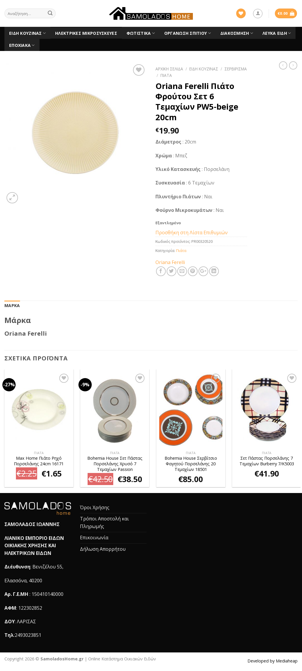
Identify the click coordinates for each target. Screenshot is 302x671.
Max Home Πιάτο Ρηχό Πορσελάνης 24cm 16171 (39, 461)
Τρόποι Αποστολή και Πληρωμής (104, 522)
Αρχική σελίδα (169, 69)
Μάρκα (12, 305)
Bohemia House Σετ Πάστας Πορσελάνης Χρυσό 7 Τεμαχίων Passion (114, 464)
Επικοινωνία (94, 537)
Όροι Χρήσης (94, 507)
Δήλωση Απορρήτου (103, 549)
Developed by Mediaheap (272, 661)
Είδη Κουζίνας (27, 33)
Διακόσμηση (236, 33)
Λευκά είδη (276, 33)
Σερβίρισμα (235, 69)
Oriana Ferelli (170, 262)
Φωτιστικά (141, 33)
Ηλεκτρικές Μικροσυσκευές (86, 33)
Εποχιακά (22, 45)
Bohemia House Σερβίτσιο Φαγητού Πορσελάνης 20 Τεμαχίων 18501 (191, 464)
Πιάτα (166, 75)
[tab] (12, 306)
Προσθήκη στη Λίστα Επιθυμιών (191, 232)
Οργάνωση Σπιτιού (187, 33)
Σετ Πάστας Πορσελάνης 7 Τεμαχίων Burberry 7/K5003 (266, 461)
